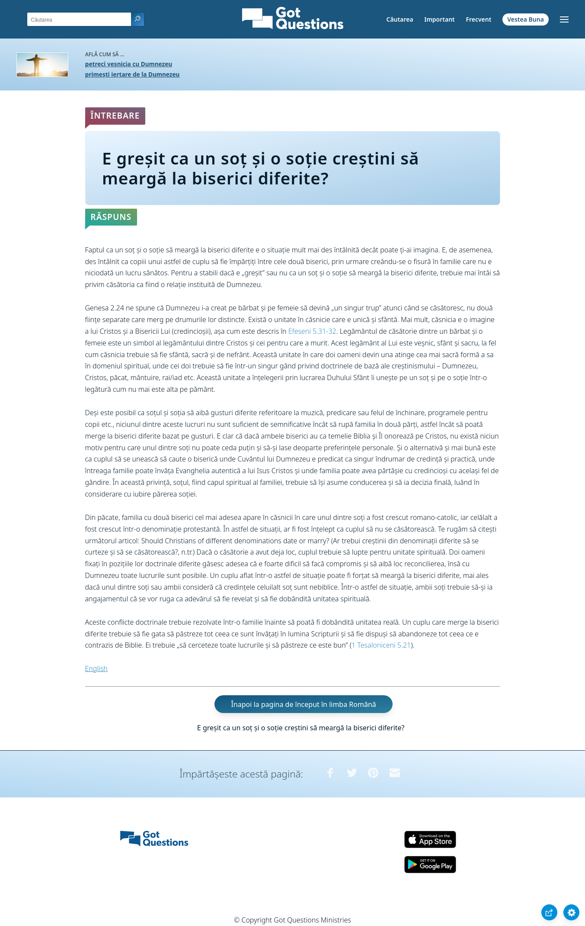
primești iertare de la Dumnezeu (132, 74)
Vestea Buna (525, 19)
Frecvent (478, 19)
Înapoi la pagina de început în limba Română (303, 704)
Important (439, 19)
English (96, 668)
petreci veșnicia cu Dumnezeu (128, 64)
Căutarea (400, 19)
